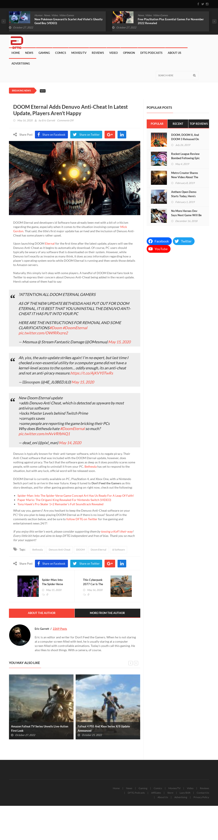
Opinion (129, 52)
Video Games (66, 15)
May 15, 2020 (119, 341)
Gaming (44, 52)
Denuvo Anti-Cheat (59, 549)
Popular (157, 123)
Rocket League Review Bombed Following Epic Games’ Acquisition (185, 158)
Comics (60, 52)
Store (170, 792)
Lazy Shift (185, 792)
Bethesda (91, 466)
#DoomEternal (75, 327)
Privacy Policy (201, 797)
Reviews (98, 52)
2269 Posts (60, 628)
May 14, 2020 (70, 442)
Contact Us (203, 792)
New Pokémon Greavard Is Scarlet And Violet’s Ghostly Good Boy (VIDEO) (68, 21)
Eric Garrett (48, 120)
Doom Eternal (98, 549)
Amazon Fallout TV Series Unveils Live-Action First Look (39, 728)
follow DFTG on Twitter (82, 519)
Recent (178, 123)
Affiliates (156, 792)
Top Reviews (199, 123)
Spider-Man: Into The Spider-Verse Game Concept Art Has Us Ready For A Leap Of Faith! (75, 495)
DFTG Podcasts (151, 52)
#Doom (55, 327)
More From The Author (107, 613)
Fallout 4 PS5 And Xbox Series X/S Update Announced (104, 728)
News (47, 15)
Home (15, 52)
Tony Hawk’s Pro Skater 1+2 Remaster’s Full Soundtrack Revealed (60, 504)
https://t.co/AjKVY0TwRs (91, 373)
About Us (174, 52)
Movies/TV (78, 52)
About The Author (42, 613)
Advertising (20, 63)
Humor (38, 15)
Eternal (50, 243)
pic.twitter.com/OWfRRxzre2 (43, 332)
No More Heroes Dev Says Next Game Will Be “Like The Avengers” (186, 215)
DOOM (80, 549)
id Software (118, 549)
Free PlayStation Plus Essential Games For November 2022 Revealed (171, 21)
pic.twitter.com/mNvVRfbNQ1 (44, 433)
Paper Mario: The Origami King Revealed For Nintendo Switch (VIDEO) (64, 500)
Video (54, 15)
